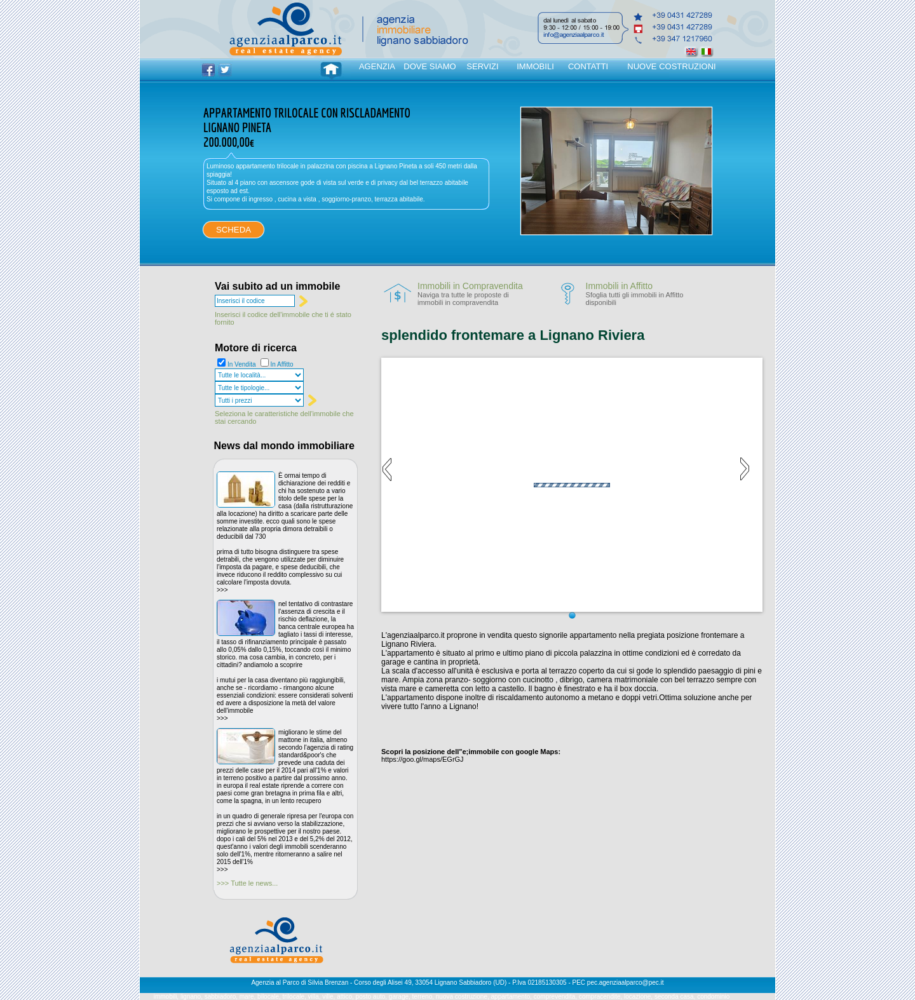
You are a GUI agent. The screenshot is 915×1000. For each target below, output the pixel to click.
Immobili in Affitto (619, 286)
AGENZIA (377, 66)
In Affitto (282, 364)
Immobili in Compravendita (470, 286)
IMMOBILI (535, 66)
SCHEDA (233, 229)
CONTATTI (588, 66)
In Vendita (241, 364)
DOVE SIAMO (429, 66)
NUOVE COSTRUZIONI (671, 66)
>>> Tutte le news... (247, 883)
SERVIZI (482, 66)
